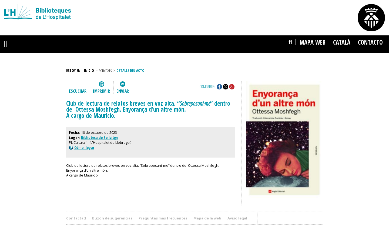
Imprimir (101, 91)
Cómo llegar (81, 147)
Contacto (370, 42)
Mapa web (313, 42)
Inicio (89, 70)
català (341, 42)
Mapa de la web (207, 218)
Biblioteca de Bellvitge (99, 137)
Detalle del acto (130, 70)
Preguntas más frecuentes (163, 218)
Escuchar (77, 91)
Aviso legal (237, 218)
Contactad (76, 218)
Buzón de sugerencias (112, 218)
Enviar (122, 91)
